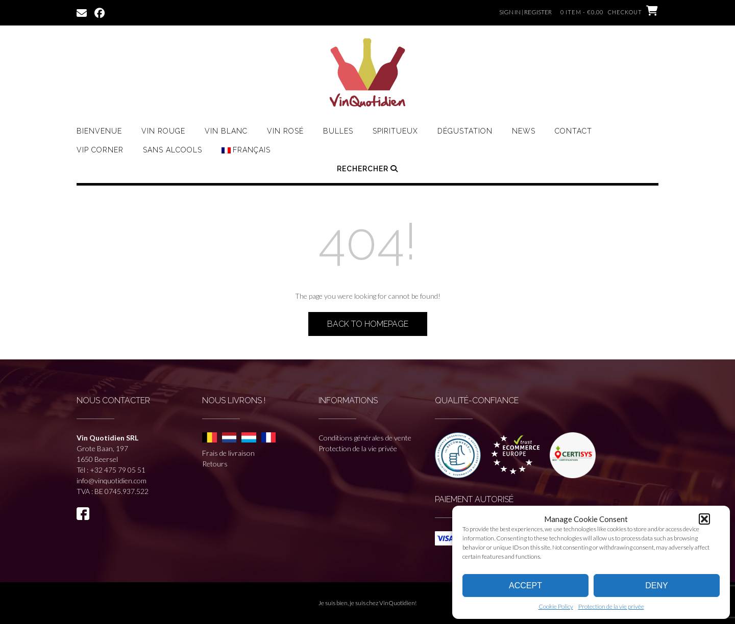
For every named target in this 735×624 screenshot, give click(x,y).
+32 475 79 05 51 (117, 469)
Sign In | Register (525, 12)
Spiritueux (395, 131)
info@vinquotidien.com (111, 480)
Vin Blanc (226, 131)
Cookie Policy (555, 606)
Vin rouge (163, 131)
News (523, 131)
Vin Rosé (285, 131)
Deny (656, 585)
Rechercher (367, 169)
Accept (525, 585)
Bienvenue (99, 131)
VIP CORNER (100, 150)
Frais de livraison (228, 453)
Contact (573, 131)
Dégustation (465, 131)
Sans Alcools (172, 150)
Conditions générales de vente (364, 437)
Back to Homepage (367, 324)
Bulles (338, 131)
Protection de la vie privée (611, 606)
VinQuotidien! (397, 603)
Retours (215, 463)
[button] (704, 519)
